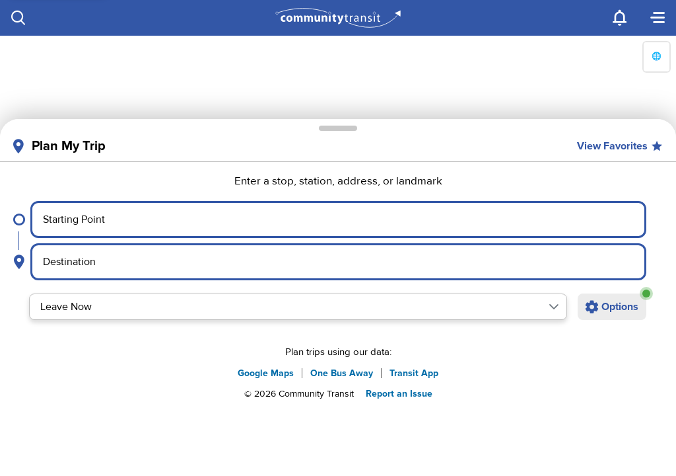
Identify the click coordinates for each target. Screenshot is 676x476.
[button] (553, 306)
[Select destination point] (338, 261)
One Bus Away (341, 373)
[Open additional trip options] (612, 307)
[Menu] (657, 18)
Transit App (413, 373)
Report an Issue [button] (399, 394)
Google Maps (266, 373)
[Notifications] (620, 18)
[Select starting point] (338, 219)
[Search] (18, 18)
